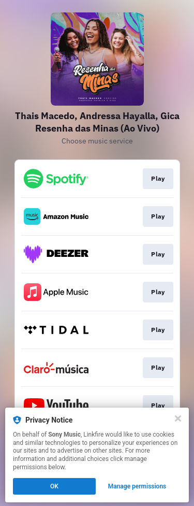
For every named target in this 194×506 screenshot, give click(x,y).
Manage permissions (137, 486)
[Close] (178, 418)
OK (54, 486)
